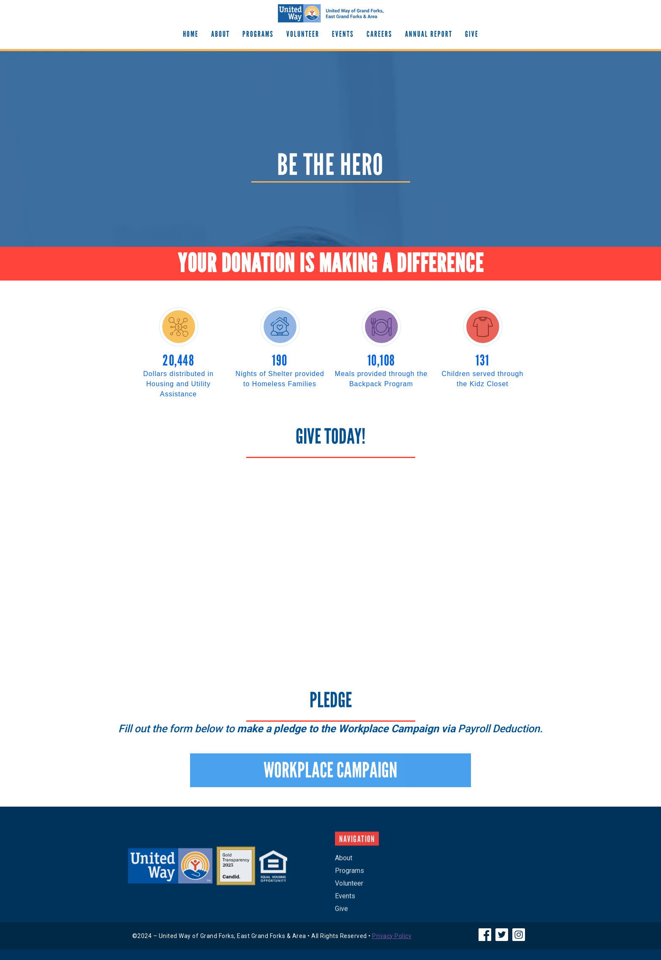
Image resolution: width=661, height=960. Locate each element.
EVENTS (343, 34)
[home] (331, 13)
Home (191, 34)
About (220, 34)
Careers (379, 34)
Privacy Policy (391, 936)
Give (341, 913)
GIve (472, 34)
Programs (258, 34)
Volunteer (302, 34)
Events (345, 901)
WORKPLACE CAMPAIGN (330, 775)
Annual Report (428, 34)
